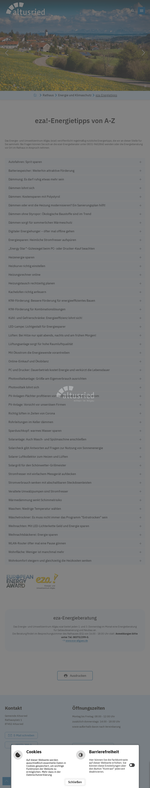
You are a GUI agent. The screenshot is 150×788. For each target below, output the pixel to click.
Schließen (75, 782)
